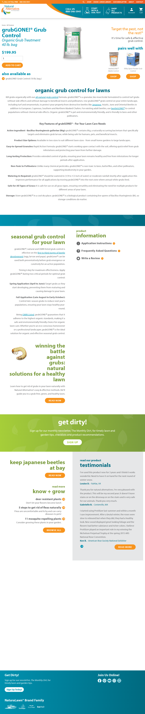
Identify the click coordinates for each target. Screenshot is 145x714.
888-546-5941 (25, 2)
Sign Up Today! (14, 689)
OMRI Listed (28, 314)
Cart (141, 11)
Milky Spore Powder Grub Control (133, 69)
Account (131, 11)
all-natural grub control (46, 97)
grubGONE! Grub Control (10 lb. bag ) (24, 78)
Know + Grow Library (102, 2)
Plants (48, 499)
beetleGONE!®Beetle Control (113, 69)
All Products (10, 25)
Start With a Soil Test (96, 10)
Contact (139, 2)
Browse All (54, 530)
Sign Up (72, 442)
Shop (89, 2)
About (131, 2)
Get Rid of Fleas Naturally (40, 507)
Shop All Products (116, 10)
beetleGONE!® (118, 108)
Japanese (96, 104)
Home (3, 25)
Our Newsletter (119, 2)
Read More (125, 546)
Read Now (55, 400)
